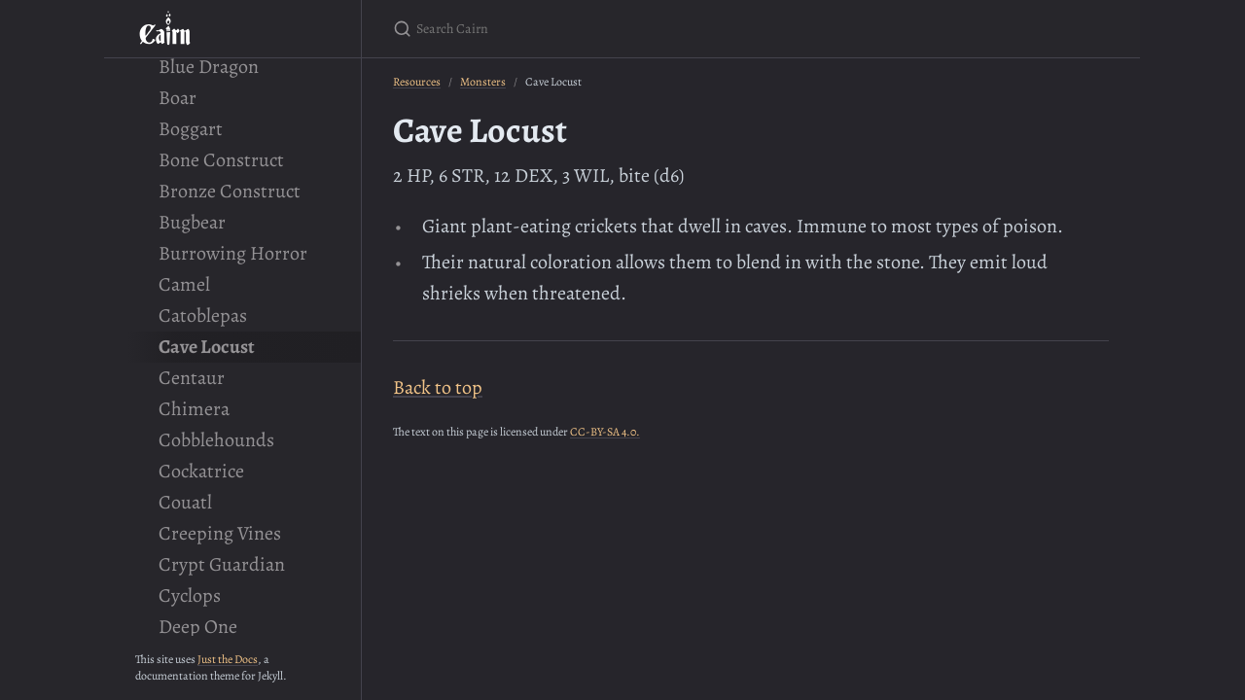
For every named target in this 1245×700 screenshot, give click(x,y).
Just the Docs (227, 659)
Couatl (185, 502)
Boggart (191, 129)
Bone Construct (221, 160)
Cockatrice (201, 471)
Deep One (198, 626)
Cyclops (190, 595)
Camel (184, 284)
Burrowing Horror (233, 253)
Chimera (194, 409)
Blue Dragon (209, 66)
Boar (177, 98)
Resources (417, 81)
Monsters (483, 81)
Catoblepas (203, 315)
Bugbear (192, 222)
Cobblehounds (216, 440)
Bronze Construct (230, 191)
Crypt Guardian (222, 564)
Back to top (437, 387)
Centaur (192, 378)
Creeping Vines (220, 533)
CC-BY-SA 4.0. (605, 431)
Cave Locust (207, 346)
